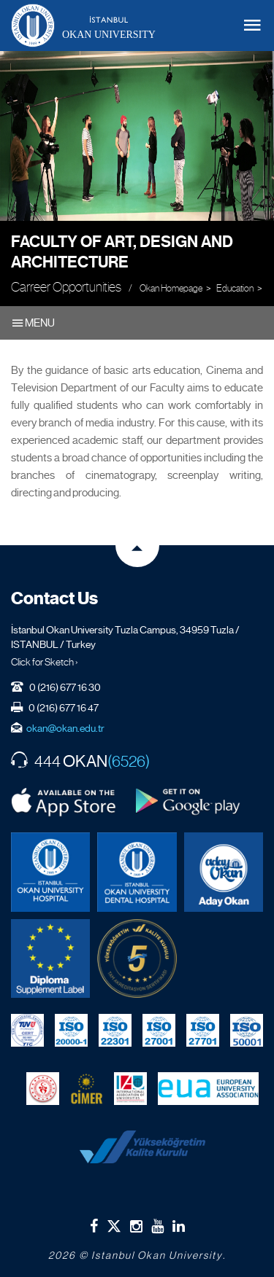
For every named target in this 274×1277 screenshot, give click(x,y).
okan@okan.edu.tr (65, 728)
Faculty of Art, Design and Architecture (122, 252)
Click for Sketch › (44, 662)
